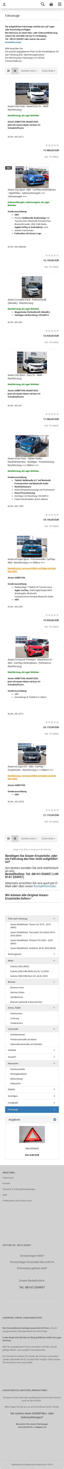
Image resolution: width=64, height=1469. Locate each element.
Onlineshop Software (21, 1464)
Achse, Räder (14, 1007)
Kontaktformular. (13, 42)
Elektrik (11, 1089)
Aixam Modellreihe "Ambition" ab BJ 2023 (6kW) (33, 948)
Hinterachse (16, 1013)
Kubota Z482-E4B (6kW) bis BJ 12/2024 (29, 971)
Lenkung (14, 1018)
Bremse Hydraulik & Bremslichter (26, 1002)
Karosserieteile (17, 1069)
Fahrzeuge (13, 1109)
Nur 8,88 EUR (32, 1155)
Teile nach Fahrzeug (17, 918)
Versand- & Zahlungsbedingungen (19, 1189)
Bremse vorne (17, 987)
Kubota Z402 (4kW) (19, 966)
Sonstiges (13, 1096)
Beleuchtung (16, 1079)
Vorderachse (16, 1023)
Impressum (8, 1177)
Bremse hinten (17, 992)
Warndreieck (32, 1148)
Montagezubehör (18, 1074)
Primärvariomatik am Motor (23, 1039)
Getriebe (12, 1050)
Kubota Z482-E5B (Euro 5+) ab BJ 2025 (29, 976)
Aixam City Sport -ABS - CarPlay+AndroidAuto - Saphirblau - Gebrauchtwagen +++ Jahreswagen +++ (32, 193)
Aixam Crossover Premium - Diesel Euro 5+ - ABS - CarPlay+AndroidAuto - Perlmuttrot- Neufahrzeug (30, 663)
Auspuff (12, 1057)
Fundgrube (13, 1102)
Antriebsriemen (17, 1034)
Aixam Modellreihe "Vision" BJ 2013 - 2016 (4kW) (30, 926)
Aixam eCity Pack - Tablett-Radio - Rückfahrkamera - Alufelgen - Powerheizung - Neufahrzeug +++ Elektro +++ (31, 462)
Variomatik (13, 1029)
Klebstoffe (15, 1083)
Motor (10, 960)
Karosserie (13, 1063)
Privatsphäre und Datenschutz (17, 1200)
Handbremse (16, 997)
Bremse (11, 982)
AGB (5, 1195)
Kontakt (6, 1183)
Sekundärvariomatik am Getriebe (26, 1044)
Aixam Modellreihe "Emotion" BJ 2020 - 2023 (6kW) (31, 942)
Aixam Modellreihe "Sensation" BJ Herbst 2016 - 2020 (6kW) (33, 934)
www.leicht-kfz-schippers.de (32, 1427)
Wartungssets (15, 954)
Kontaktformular (45, 886)
